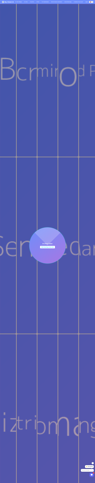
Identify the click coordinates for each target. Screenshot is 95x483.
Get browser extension (56, 2)
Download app (67, 2)
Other (37, 2)
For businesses (45, 2)
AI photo (32, 2)
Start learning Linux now (47, 247)
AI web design (18, 2)
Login (86, 2)
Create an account (78, 2)
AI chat (26, 2)
